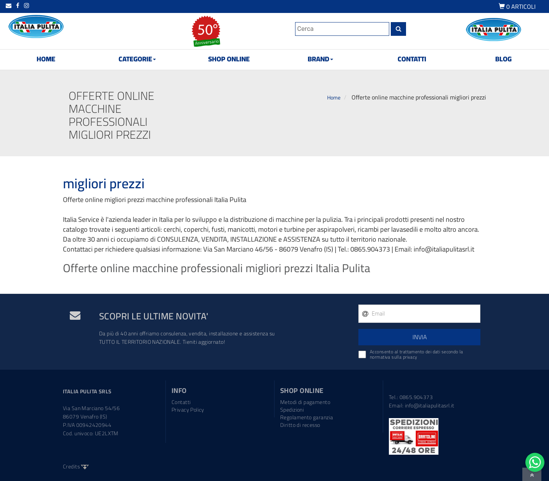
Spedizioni (292, 410)
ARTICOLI (517, 7)
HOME (46, 59)
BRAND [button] (320, 59)
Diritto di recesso (300, 425)
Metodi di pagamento (305, 402)
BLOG (503, 59)
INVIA (420, 337)
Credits (76, 466)
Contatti (181, 402)
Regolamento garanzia (306, 417)
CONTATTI (412, 59)
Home (333, 98)
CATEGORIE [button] (137, 59)
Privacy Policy (188, 410)
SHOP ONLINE (229, 59)
